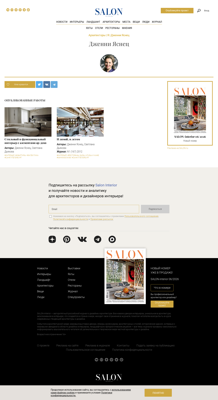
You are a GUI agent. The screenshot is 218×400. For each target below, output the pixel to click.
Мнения (127, 28)
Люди (145, 21)
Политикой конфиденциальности (70, 219)
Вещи (136, 21)
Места (126, 21)
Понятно (158, 393)
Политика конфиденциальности (132, 349)
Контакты (123, 345)
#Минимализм (64, 158)
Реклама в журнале (97, 345)
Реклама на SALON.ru (177, 148)
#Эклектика (32, 155)
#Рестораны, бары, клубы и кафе (83, 155)
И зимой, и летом (68, 139)
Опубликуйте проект (177, 10)
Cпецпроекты (76, 297)
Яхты (89, 28)
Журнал (157, 21)
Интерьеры (77, 21)
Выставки (74, 268)
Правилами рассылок (101, 219)
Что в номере (162, 287)
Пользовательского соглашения (141, 216)
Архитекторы (111, 21)
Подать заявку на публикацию (155, 345)
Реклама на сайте (67, 345)
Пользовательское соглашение (85, 349)
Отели (99, 28)
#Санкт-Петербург (13, 158)
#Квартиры (20, 155)
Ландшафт (93, 21)
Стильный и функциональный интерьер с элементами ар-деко (25, 141)
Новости (61, 21)
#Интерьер (10, 155)
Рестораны (112, 28)
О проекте (43, 345)
